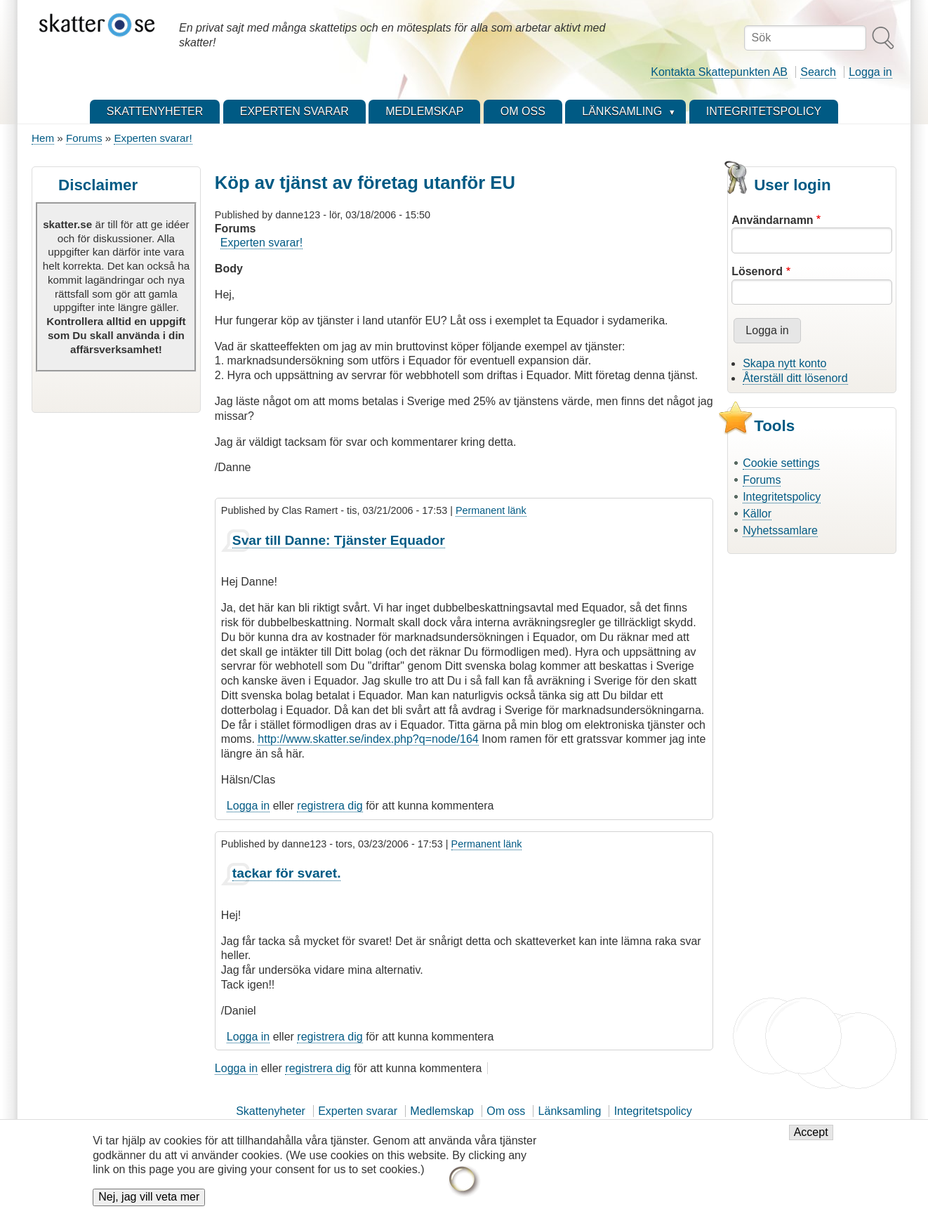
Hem (43, 138)
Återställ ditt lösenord (795, 378)
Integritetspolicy (782, 497)
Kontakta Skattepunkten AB (719, 72)
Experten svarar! (153, 138)
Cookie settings (781, 463)
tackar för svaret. (286, 873)
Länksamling (570, 1111)
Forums (84, 138)
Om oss (505, 1111)
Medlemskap (442, 1111)
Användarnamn (772, 220)
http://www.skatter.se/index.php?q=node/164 (368, 739)
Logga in (870, 72)
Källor (757, 514)
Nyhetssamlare (780, 530)
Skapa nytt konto (784, 363)
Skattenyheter (270, 1111)
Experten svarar (357, 1111)
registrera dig (329, 806)
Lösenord (757, 271)
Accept (811, 1141)
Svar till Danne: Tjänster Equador (338, 540)
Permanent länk (491, 510)
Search (818, 72)
